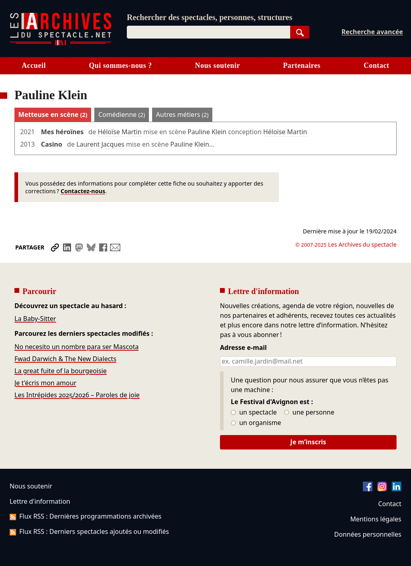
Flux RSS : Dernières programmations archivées (85, 516)
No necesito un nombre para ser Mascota (76, 346)
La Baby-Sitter (35, 318)
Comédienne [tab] (121, 114)
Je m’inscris (308, 441)
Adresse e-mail (243, 347)
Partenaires (301, 65)
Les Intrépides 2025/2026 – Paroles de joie (77, 394)
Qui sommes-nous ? (120, 65)
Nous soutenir (217, 65)
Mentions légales (375, 519)
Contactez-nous (83, 191)
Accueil (34, 65)
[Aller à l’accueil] (60, 43)
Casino (51, 144)
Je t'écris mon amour (45, 382)
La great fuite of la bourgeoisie (60, 370)
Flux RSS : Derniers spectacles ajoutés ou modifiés (89, 531)
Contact (376, 65)
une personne (309, 412)
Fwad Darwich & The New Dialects (65, 358)
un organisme (256, 423)
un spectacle (254, 412)
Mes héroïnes (62, 131)
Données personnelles (367, 534)
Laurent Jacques (100, 144)
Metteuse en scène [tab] (52, 114)
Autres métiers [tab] (182, 114)
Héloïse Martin (119, 131)
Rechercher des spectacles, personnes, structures (209, 17)
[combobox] (208, 32)
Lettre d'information (40, 501)
